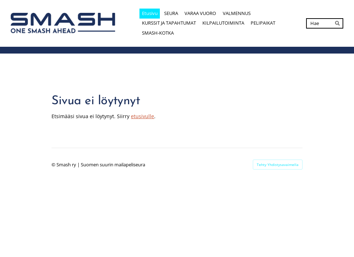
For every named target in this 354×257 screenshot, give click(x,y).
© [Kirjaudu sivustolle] (53, 164)
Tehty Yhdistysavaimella (278, 164)
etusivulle (142, 116)
